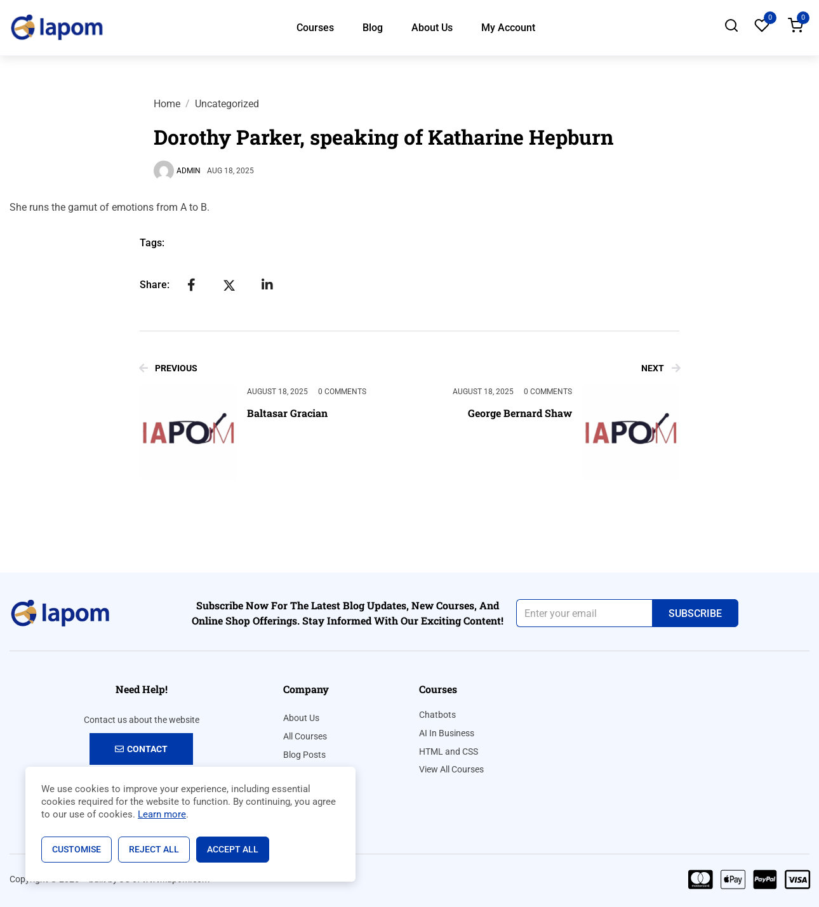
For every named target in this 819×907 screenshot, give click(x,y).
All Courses (305, 736)
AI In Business (446, 733)
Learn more (162, 814)
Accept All (232, 849)
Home (167, 104)
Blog (373, 28)
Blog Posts (304, 755)
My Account (508, 28)
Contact (141, 749)
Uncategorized (227, 104)
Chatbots (437, 715)
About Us (432, 28)
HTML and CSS (448, 751)
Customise (76, 849)
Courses (315, 28)
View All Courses (451, 769)
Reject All (154, 849)
